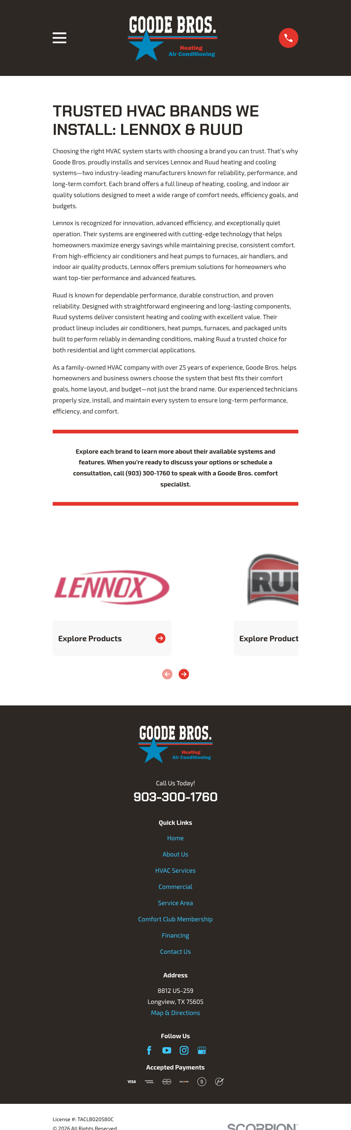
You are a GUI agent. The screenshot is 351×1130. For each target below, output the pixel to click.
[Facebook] (149, 1050)
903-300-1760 (175, 797)
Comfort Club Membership (175, 919)
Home (175, 837)
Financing (175, 935)
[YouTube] (166, 1050)
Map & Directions (175, 1012)
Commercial (176, 886)
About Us (176, 854)
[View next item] (184, 674)
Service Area (175, 902)
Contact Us (175, 951)
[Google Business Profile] (201, 1050)
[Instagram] (184, 1050)
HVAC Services (175, 870)
